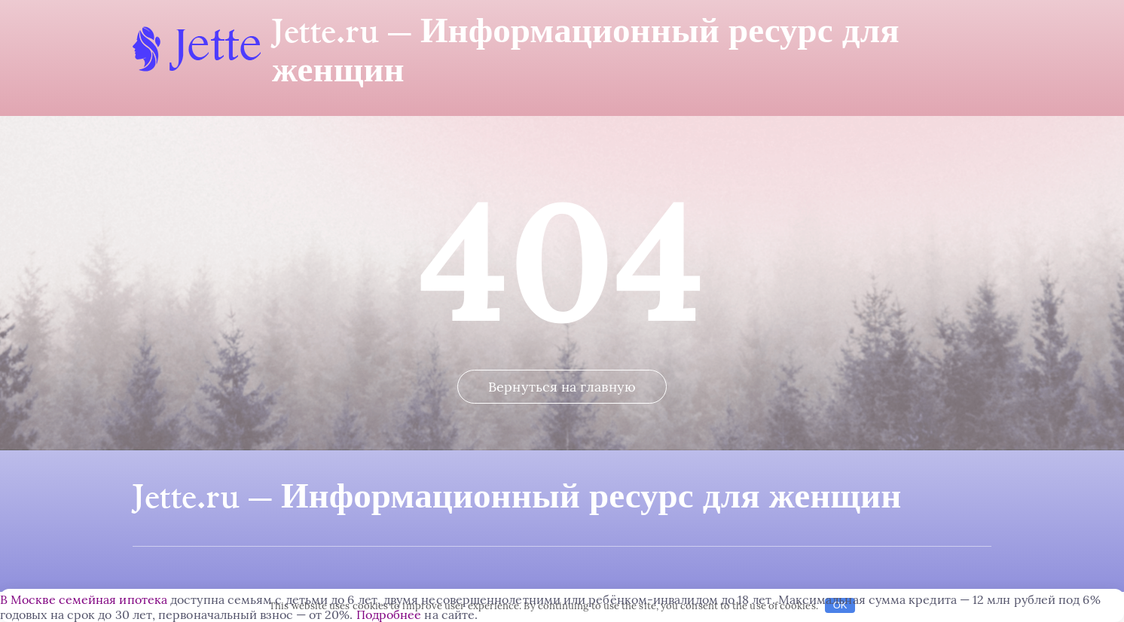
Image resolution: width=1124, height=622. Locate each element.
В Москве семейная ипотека (83, 599)
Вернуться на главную (562, 386)
